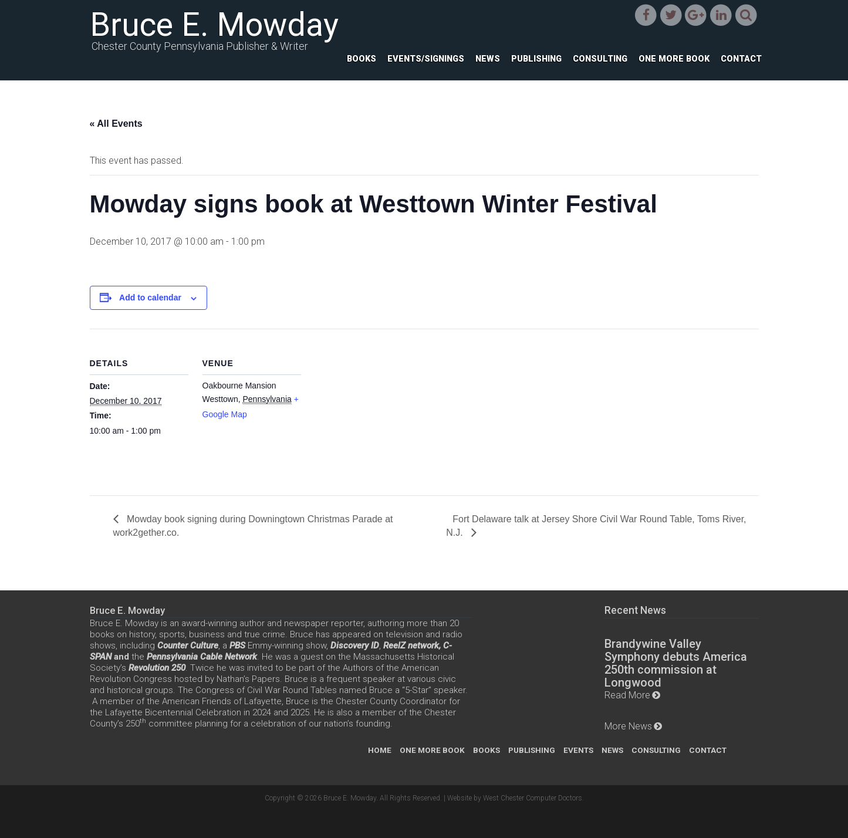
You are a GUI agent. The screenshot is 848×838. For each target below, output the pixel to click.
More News (628, 726)
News (487, 59)
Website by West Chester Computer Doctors (514, 798)
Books (361, 59)
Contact (741, 59)
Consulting (600, 59)
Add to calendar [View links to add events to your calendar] (150, 297)
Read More (627, 695)
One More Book (674, 59)
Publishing (536, 59)
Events (578, 750)
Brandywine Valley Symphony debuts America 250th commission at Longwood (675, 663)
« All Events (116, 124)
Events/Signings (425, 59)
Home (379, 750)
